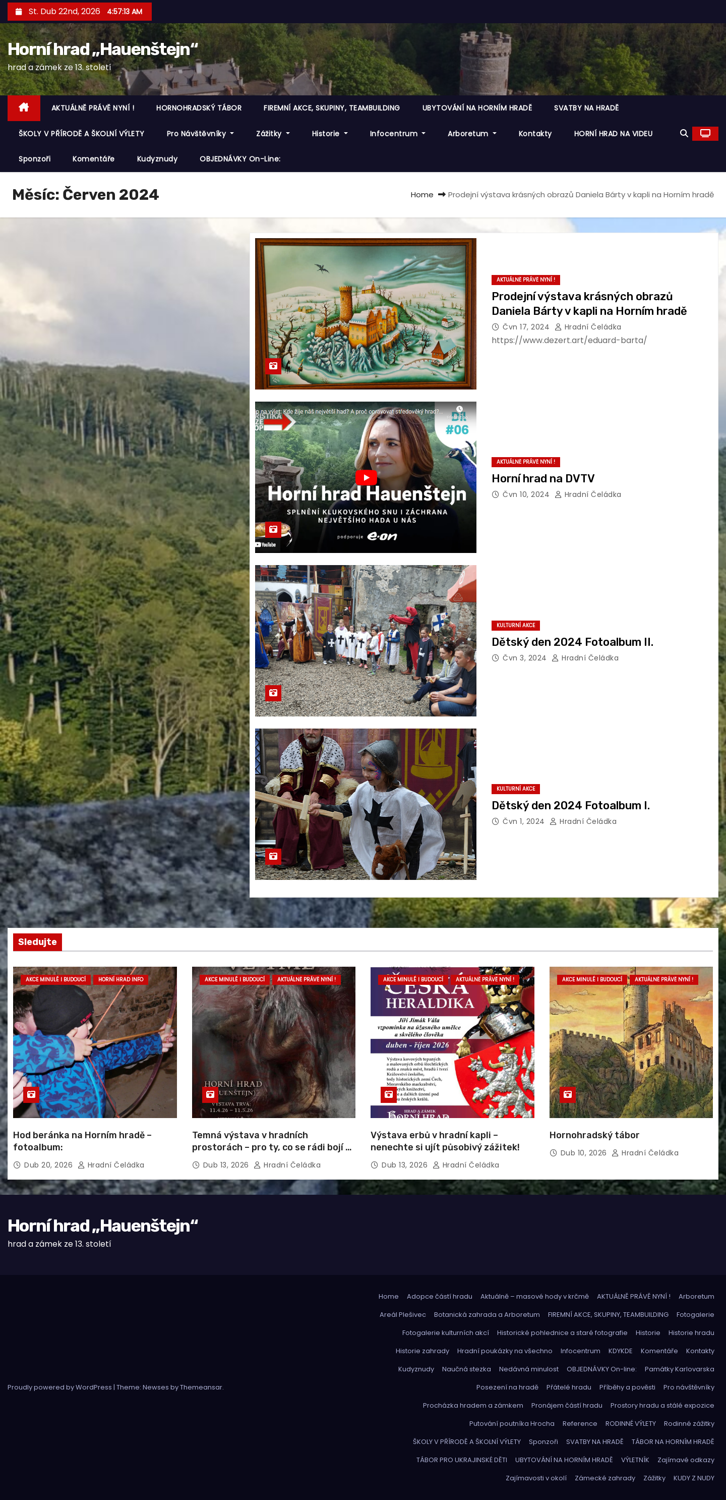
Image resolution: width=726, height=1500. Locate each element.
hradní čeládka (588, 327)
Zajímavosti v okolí (536, 1478)
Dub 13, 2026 (227, 1165)
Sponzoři (34, 159)
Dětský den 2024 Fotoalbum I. (571, 805)
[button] (684, 133)
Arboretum (472, 134)
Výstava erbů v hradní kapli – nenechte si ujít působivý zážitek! (445, 1141)
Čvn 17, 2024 (527, 327)
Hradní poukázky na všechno (505, 1351)
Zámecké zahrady (605, 1478)
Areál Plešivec (403, 1314)
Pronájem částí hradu (566, 1405)
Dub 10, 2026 (585, 1153)
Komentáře (94, 159)
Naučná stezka (466, 1369)
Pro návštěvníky (200, 134)
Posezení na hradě (507, 1387)
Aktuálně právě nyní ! (526, 280)
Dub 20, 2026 (49, 1165)
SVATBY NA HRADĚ (586, 108)
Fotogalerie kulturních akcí (445, 1333)
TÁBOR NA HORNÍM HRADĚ (673, 1442)
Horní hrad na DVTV (543, 478)
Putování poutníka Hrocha (512, 1423)
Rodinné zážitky (689, 1423)
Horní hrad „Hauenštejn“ (103, 49)
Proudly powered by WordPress (60, 1387)
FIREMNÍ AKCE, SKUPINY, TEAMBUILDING (332, 108)
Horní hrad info (120, 979)
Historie (330, 134)
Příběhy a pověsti (627, 1387)
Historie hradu (691, 1333)
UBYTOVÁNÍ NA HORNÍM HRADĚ (477, 108)
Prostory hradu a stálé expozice (662, 1405)
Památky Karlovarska (679, 1369)
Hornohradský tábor (595, 1135)
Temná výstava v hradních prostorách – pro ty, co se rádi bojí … (272, 1141)
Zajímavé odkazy (685, 1460)
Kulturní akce (516, 625)
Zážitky (273, 134)
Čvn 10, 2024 (527, 494)
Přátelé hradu (569, 1387)
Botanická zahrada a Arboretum (487, 1314)
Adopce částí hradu (439, 1296)
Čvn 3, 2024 (526, 658)
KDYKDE (621, 1351)
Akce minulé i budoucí (56, 979)
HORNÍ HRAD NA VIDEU (613, 134)
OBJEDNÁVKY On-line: (240, 159)
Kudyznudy (157, 159)
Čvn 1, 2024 (525, 821)
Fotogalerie (695, 1314)
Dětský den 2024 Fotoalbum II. (572, 642)
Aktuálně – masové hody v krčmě (534, 1296)
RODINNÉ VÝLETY (631, 1423)
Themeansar (201, 1387)
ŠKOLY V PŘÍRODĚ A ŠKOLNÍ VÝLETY (82, 134)
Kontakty (535, 134)
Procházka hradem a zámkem (473, 1405)
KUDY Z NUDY (694, 1478)
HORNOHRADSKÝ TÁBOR (198, 108)
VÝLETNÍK (635, 1460)
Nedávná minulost (529, 1369)
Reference (580, 1423)
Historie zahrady (422, 1351)
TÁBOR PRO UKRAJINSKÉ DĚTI (461, 1460)
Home (422, 194)
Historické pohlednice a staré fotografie (562, 1333)
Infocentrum (398, 134)
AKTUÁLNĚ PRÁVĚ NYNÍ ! (93, 108)
